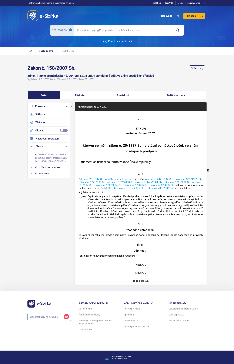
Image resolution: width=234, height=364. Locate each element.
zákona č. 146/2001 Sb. (148, 182)
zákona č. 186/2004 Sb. (108, 185)
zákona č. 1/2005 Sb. (135, 185)
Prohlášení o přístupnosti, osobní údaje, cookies (94, 322)
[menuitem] (170, 16)
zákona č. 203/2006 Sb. (160, 188)
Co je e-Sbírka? (85, 308)
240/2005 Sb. (108, 188)
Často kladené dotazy (89, 314)
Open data (129, 314)
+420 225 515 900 (179, 320)
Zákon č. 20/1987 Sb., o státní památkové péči (105, 179)
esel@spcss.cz (177, 314)
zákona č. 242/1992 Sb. (159, 179)
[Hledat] (178, 30)
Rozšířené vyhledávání (117, 41)
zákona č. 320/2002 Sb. (177, 182)
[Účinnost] (49, 173)
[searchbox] (123, 30)
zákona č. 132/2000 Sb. (120, 182)
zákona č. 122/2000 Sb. (92, 182)
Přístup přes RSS (132, 308)
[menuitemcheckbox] (49, 130)
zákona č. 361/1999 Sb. (188, 179)
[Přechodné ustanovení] (49, 167)
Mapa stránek (85, 329)
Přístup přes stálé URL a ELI (137, 326)
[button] (44, 95)
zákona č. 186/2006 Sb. (130, 188)
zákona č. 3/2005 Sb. (161, 185)
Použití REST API (132, 320)
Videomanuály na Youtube (49, 316)
